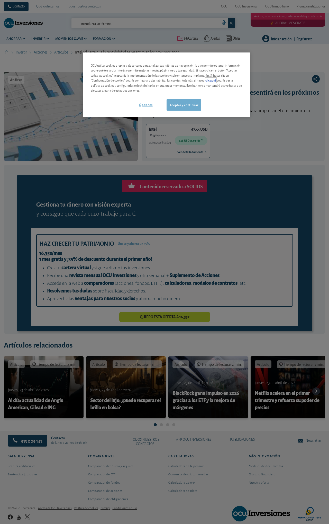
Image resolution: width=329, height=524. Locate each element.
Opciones (145, 104)
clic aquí (210, 80)
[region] (166, 84)
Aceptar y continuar (184, 104)
